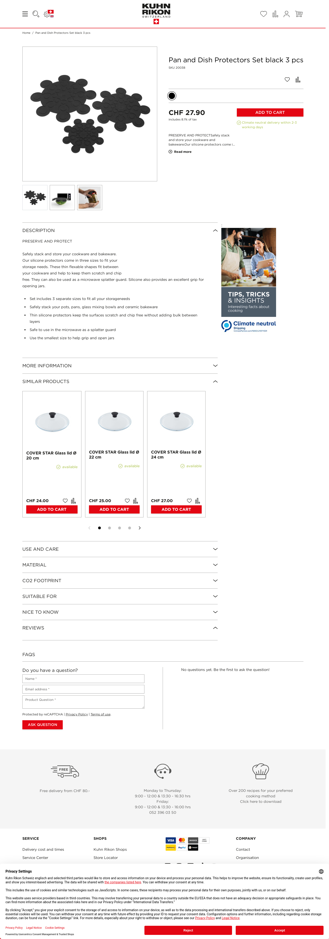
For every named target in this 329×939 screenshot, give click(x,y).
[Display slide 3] (120, 528)
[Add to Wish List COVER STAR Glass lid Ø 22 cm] (127, 501)
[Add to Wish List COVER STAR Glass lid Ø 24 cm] (189, 501)
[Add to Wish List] (287, 79)
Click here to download (261, 801)
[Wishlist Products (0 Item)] (263, 14)
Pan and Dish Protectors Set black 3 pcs (62, 32)
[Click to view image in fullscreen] (90, 114)
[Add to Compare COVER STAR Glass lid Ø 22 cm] (135, 501)
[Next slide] (140, 528)
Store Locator (106, 858)
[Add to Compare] (298, 79)
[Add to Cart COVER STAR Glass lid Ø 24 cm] (176, 509)
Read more (180, 152)
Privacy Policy (77, 714)
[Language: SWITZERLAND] (49, 14)
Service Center (35, 858)
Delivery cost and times (43, 849)
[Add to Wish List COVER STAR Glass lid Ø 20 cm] (65, 501)
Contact (243, 849)
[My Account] (286, 14)
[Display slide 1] (99, 528)
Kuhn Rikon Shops (110, 849)
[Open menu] (25, 14)
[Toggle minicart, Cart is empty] (298, 14)
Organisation (247, 858)
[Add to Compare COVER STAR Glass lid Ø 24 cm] (197, 501)
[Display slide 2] (109, 528)
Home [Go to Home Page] (26, 32)
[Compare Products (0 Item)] (275, 14)
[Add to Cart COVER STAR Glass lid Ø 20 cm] (52, 509)
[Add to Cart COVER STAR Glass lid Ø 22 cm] (114, 509)
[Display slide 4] (130, 528)
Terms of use (100, 714)
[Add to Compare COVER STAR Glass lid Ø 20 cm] (73, 501)
